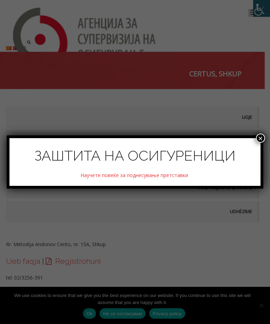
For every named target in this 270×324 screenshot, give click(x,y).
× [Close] (260, 138)
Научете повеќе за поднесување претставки (135, 175)
